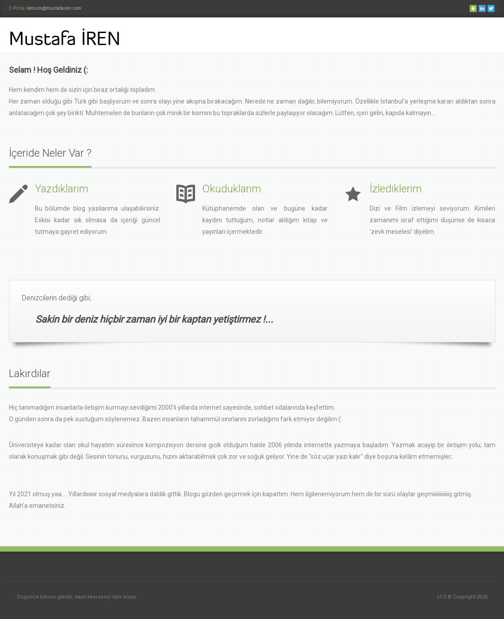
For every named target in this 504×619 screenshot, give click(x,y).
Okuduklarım (231, 189)
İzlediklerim (396, 189)
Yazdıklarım (61, 189)
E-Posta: (17, 8)
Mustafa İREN (65, 38)
